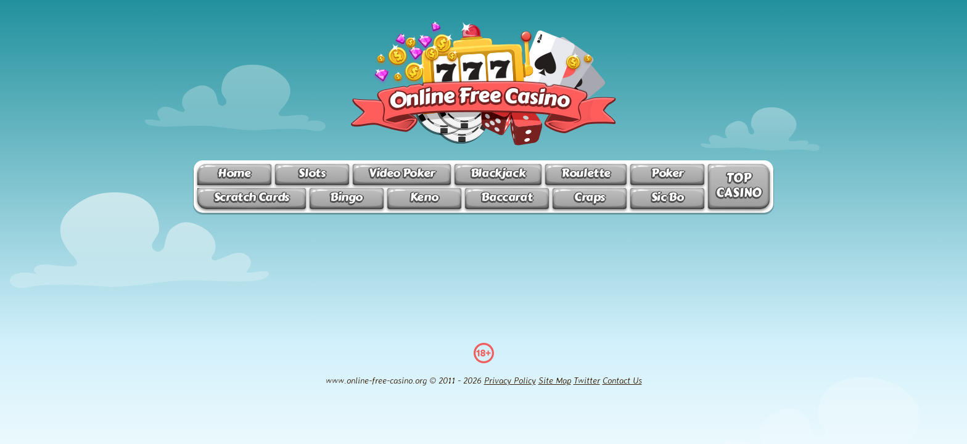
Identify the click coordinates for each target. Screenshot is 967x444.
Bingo (346, 197)
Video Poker (402, 173)
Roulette (586, 173)
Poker (667, 173)
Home (234, 173)
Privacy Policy (510, 380)
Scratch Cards (251, 197)
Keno (424, 197)
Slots (311, 173)
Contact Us (622, 380)
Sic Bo (667, 197)
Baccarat (506, 197)
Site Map (554, 380)
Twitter (587, 380)
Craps (589, 197)
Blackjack (498, 173)
